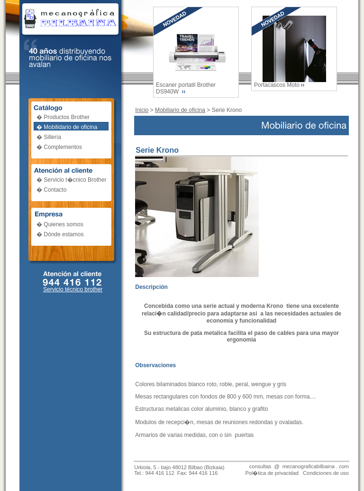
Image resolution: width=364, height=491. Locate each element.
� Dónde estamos (59, 234)
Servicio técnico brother (72, 289)
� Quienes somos (59, 224)
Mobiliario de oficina (180, 110)
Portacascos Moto (277, 85)
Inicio (141, 110)
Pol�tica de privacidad (272, 473)
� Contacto (51, 189)
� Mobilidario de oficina (66, 127)
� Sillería (48, 137)
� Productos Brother (63, 117)
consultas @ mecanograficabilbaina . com (299, 466)
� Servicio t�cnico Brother (71, 179)
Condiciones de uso (326, 473)
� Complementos (59, 147)
